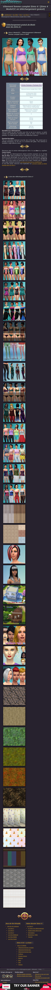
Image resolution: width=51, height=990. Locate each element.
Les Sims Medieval (13, 935)
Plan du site (38, 976)
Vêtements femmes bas (24, 949)
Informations (31, 932)
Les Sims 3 (11, 928)
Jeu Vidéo (15, 14)
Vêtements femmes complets (26, 947)
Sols (19, 962)
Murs (19, 960)
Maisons (20, 958)
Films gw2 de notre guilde (41, 982)
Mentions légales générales (24, 974)
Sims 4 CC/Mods (21, 945)
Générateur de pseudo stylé (42, 978)
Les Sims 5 (11, 932)
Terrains (20, 964)
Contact (5, 982)
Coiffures (20, 954)
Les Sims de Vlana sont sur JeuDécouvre (31, 162)
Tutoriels (30, 937)
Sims (20, 14)
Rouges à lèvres (22, 956)
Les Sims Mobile (12, 937)
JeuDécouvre (7, 14)
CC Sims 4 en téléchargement (36, 928)
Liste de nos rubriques (13, 926)
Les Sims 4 (26, 14)
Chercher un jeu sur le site (42, 974)
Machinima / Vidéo (33, 935)
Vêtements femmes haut (24, 952)
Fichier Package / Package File (31, 85)
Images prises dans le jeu (34, 930)
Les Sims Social (12, 939)
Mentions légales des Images (24, 976)
